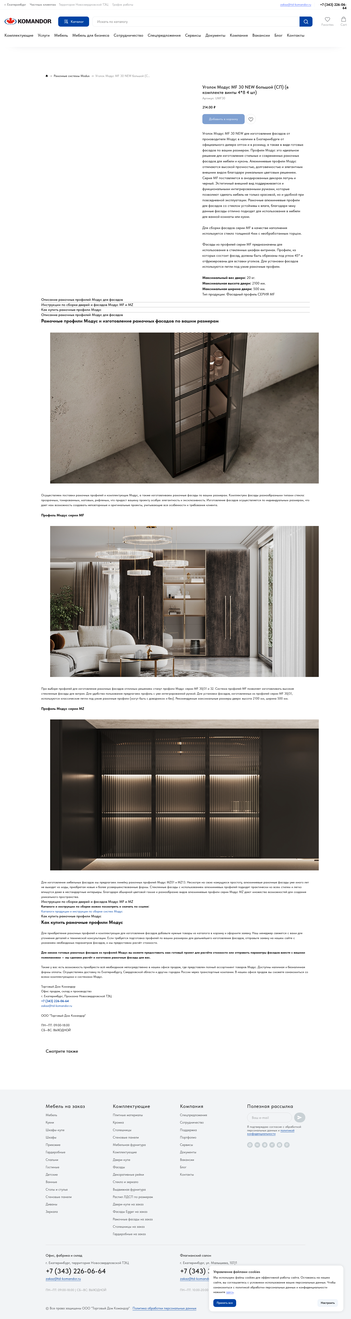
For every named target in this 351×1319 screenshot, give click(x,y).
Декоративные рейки (128, 1175)
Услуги (44, 35)
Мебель (61, 35)
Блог (278, 35)
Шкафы (51, 1137)
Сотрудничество (128, 35)
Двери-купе (121, 1160)
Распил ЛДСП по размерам (133, 1197)
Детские (52, 1175)
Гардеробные (55, 1152)
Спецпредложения (164, 35)
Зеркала (52, 1212)
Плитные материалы (128, 1115)
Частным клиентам (43, 4)
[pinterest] (287, 1145)
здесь (229, 1292)
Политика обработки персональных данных (164, 1308)
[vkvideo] (265, 1145)
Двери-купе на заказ (128, 1204)
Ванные (51, 1182)
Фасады (119, 1167)
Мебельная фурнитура (129, 1145)
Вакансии (261, 35)
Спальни (52, 1160)
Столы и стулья (57, 1190)
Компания (239, 35)
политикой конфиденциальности (270, 1131)
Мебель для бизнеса (90, 35)
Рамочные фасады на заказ (133, 1219)
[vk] (257, 1145)
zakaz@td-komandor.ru (295, 4)
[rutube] (272, 1145)
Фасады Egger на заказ (130, 1212)
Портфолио (188, 1137)
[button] (327, 21)
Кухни (50, 1122)
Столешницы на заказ (129, 1227)
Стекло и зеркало (125, 1182)
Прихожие (53, 1145)
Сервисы (193, 35)
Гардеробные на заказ (129, 1234)
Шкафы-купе (55, 1130)
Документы (215, 35)
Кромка (118, 1122)
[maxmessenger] (250, 1145)
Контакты (295, 35)
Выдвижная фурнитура (129, 1190)
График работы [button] (122, 4)
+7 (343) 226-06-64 (333, 6)
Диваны (51, 1204)
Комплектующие (18, 35)
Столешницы (122, 1130)
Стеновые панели (59, 1197)
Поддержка (188, 1130)
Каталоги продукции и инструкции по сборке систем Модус (82, 911)
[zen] (279, 1145)
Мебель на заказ (65, 1106)
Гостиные (52, 1167)
